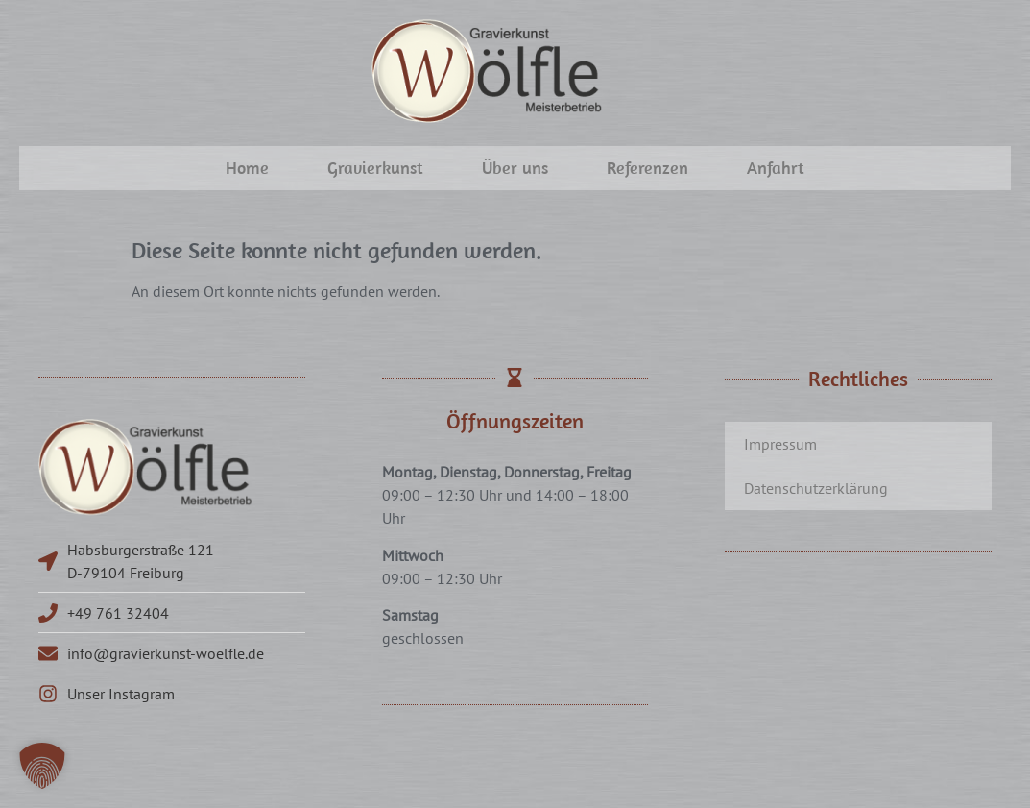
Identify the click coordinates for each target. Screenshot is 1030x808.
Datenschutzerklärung (816, 488)
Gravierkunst (375, 168)
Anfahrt (775, 168)
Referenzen (647, 168)
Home (247, 168)
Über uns (515, 168)
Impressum (780, 443)
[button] (42, 765)
